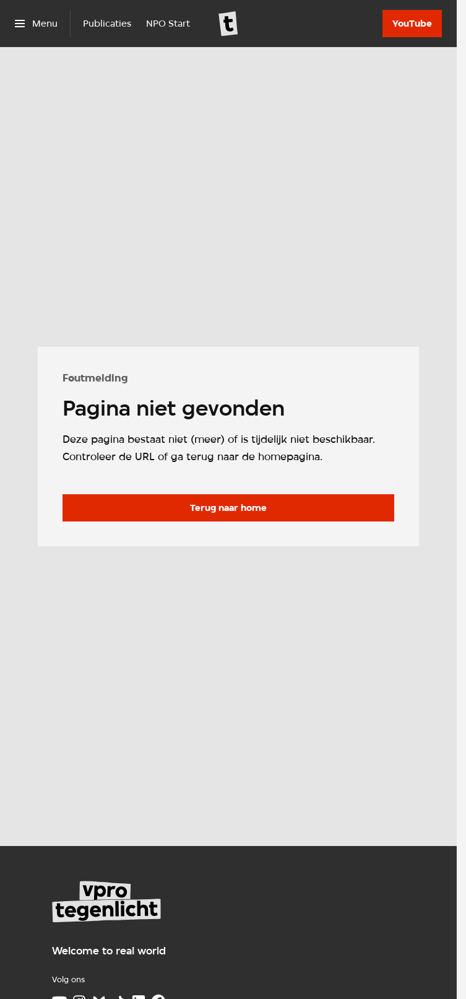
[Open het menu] (36, 23)
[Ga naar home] (228, 23)
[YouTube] (412, 23)
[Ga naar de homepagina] (228, 507)
